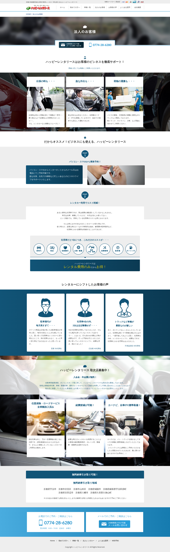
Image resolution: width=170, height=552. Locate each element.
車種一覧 (75, 540)
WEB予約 (115, 540)
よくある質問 (103, 540)
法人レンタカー (88, 540)
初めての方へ (63, 540)
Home (52, 540)
